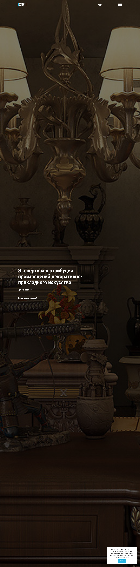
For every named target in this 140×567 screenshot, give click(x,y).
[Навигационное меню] (120, 4)
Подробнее (125, 557)
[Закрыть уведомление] (136, 548)
